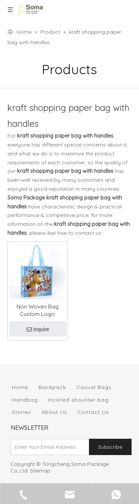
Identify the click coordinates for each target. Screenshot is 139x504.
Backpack (52, 387)
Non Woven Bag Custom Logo (38, 310)
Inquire (38, 329)
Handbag (25, 399)
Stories (21, 412)
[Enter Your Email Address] (48, 447)
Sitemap (40, 470)
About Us (54, 412)
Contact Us (93, 412)
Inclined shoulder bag (78, 399)
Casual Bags (94, 387)
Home (20, 387)
